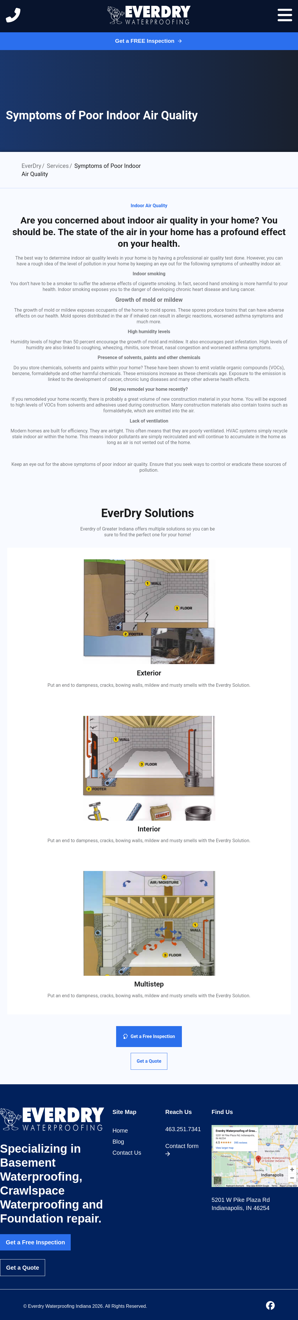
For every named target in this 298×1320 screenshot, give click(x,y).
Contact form (181, 1149)
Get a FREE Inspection (149, 41)
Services (58, 165)
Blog (118, 1141)
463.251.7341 (183, 1129)
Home (120, 1130)
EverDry (31, 165)
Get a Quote (22, 1267)
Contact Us (126, 1152)
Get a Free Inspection (35, 1242)
